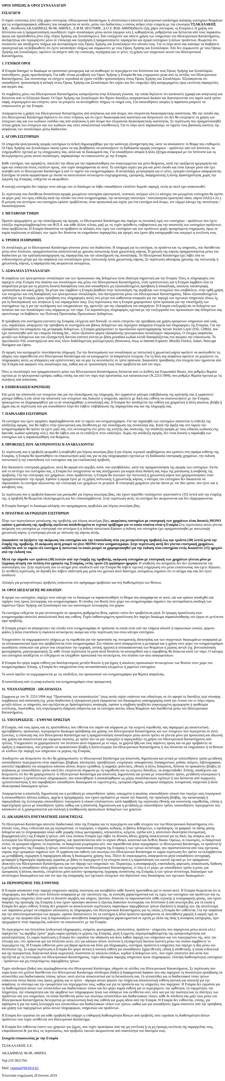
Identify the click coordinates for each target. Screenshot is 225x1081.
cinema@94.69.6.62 (24, 1068)
